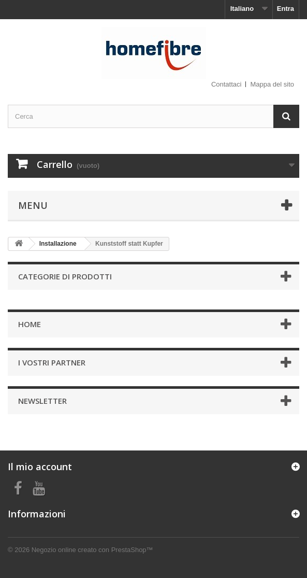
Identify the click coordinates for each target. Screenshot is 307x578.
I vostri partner (51, 362)
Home (29, 324)
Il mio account (40, 466)
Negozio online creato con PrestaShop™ (92, 550)
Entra (285, 8)
